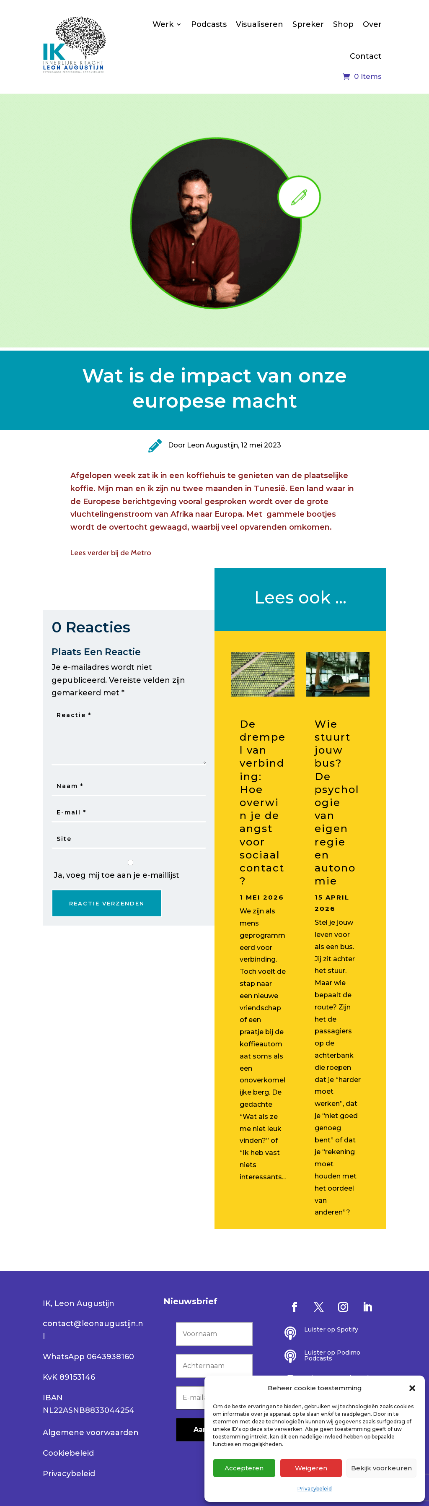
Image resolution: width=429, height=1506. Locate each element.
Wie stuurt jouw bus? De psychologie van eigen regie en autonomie (337, 802)
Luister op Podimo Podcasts (332, 1355)
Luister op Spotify (331, 1329)
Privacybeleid (314, 1488)
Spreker (308, 24)
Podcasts (209, 24)
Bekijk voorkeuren (381, 1468)
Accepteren (244, 1468)
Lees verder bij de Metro (110, 552)
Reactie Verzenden (107, 903)
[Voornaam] (214, 1334)
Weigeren (311, 1468)
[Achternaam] (214, 1366)
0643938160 (110, 1356)
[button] (412, 1388)
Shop (343, 24)
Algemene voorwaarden (91, 1432)
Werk (162, 24)
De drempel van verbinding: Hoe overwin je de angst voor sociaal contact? (263, 802)
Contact (366, 56)
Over (372, 24)
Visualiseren (259, 24)
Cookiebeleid (68, 1453)
